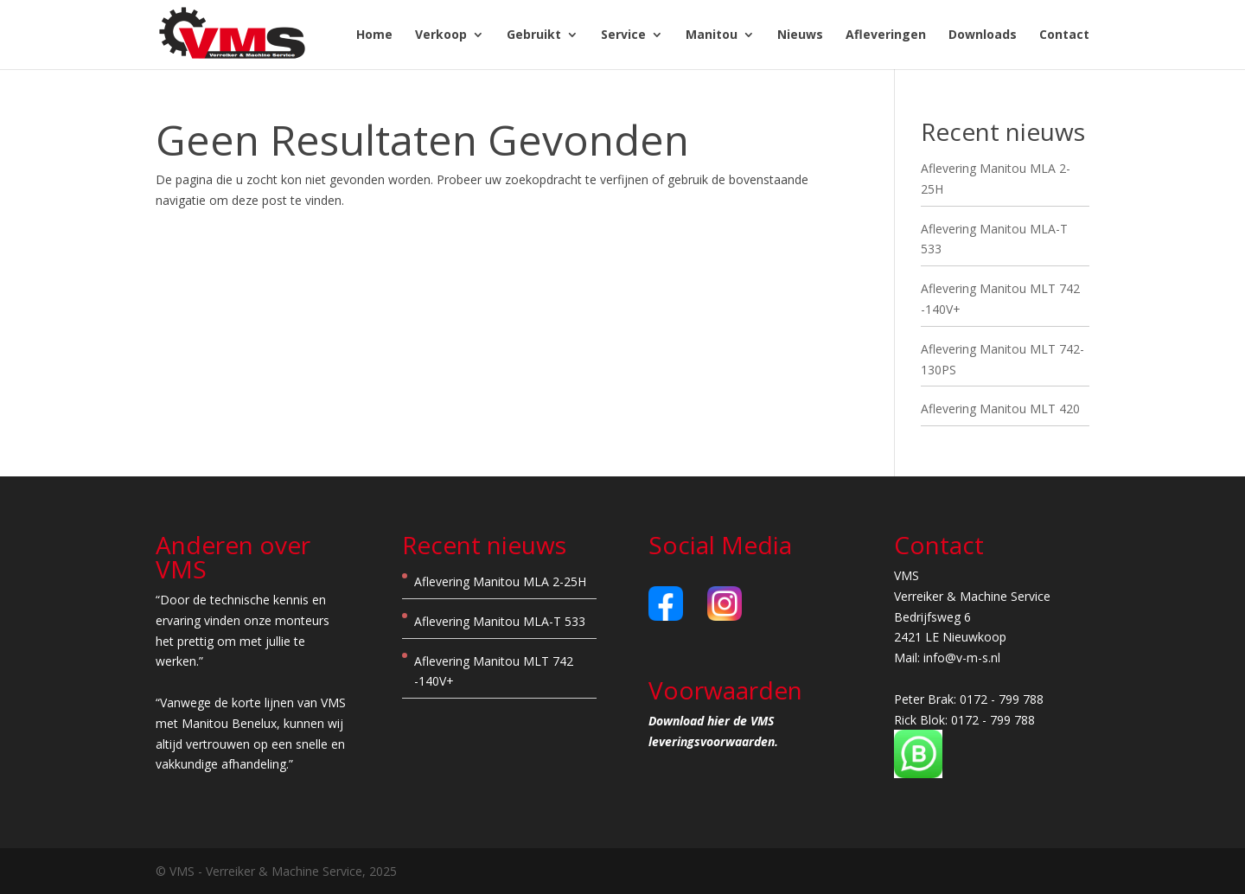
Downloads (982, 35)
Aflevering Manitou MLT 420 (1000, 408)
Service (623, 35)
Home (374, 35)
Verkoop (441, 35)
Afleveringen (886, 35)
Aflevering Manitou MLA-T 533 (499, 621)
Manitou (711, 35)
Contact (1064, 35)
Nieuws (800, 35)
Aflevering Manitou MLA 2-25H (500, 581)
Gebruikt (534, 35)
